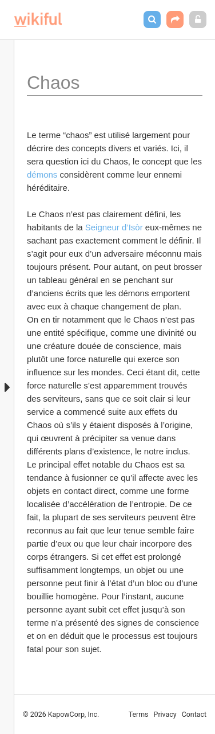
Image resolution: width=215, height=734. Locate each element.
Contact (194, 714)
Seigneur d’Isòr (114, 227)
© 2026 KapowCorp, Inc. (61, 714)
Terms (139, 714)
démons (43, 174)
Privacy (165, 714)
